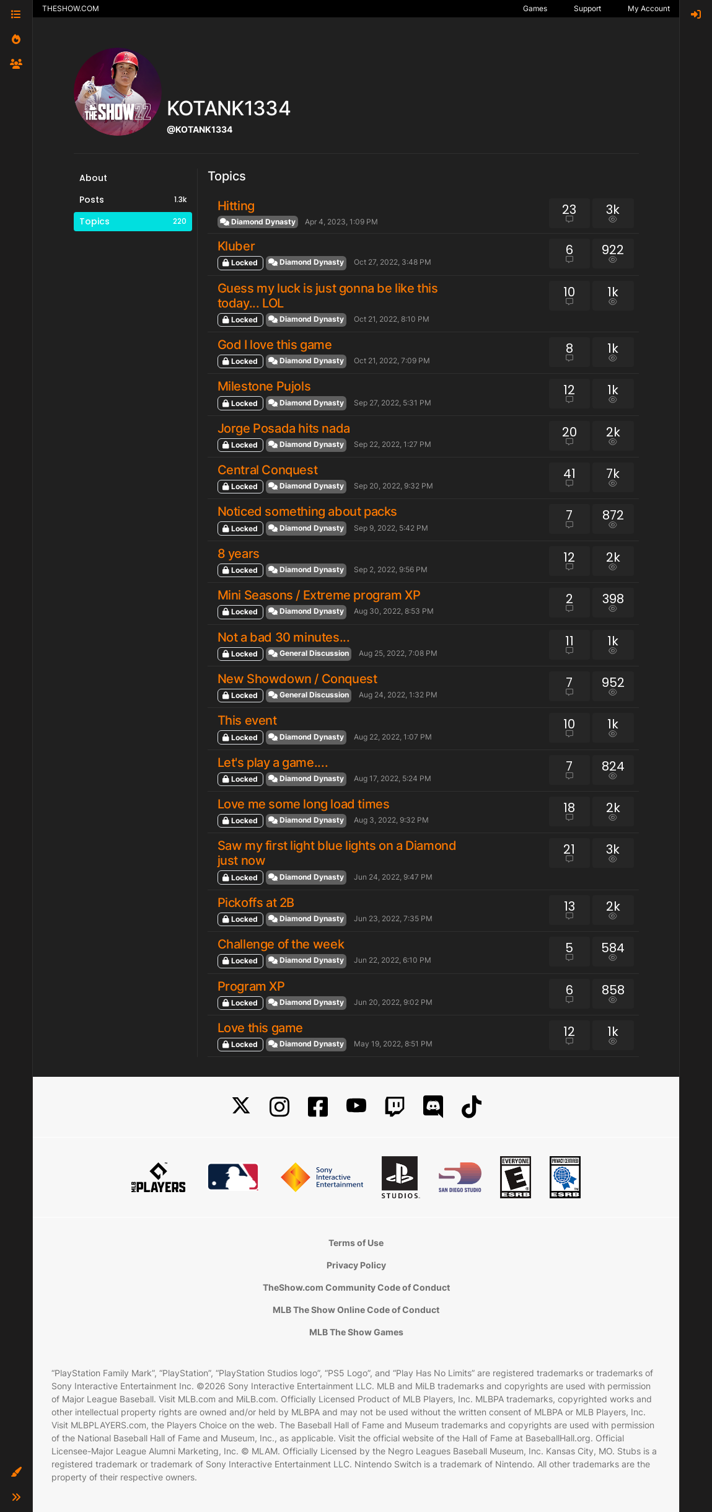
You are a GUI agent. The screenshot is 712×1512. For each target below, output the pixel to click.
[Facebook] (318, 1106)
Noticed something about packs (307, 511)
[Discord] (433, 1106)
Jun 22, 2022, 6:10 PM (392, 960)
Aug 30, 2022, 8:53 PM (394, 611)
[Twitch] (395, 1106)
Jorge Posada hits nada (284, 428)
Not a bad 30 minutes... (284, 637)
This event (247, 720)
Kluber (236, 246)
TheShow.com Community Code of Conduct (356, 1287)
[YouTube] (356, 1106)
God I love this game (275, 344)
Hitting (236, 205)
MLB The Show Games (356, 1332)
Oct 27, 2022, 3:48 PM (392, 262)
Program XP (251, 986)
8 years (239, 553)
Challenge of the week (281, 944)
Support (587, 8)
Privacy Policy (356, 1265)
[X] (241, 1106)
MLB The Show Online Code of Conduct (356, 1309)
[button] (16, 1472)
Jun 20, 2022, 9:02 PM (393, 1002)
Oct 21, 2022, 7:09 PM (392, 360)
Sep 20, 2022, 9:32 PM (393, 485)
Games (535, 8)
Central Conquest (268, 469)
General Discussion (308, 653)
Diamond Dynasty (258, 221)
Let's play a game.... (273, 762)
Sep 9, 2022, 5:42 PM (391, 528)
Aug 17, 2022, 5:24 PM (392, 778)
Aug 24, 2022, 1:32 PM (398, 694)
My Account (649, 8)
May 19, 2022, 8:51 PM (393, 1043)
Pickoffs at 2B (256, 902)
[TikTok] (471, 1106)
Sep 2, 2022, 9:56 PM (391, 569)
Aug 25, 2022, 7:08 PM (398, 653)
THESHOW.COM (70, 8)
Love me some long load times (304, 804)
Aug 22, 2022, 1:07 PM (393, 736)
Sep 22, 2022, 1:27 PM (392, 444)
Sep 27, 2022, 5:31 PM (392, 402)
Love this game (260, 1027)
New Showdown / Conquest (297, 678)
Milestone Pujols (264, 386)
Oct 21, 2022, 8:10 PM (391, 319)
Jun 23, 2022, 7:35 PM (393, 918)
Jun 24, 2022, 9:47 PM (393, 877)
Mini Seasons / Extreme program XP (319, 595)
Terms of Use (356, 1242)
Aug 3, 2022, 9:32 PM (391, 820)
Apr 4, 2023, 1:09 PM (341, 221)
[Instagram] (279, 1106)
